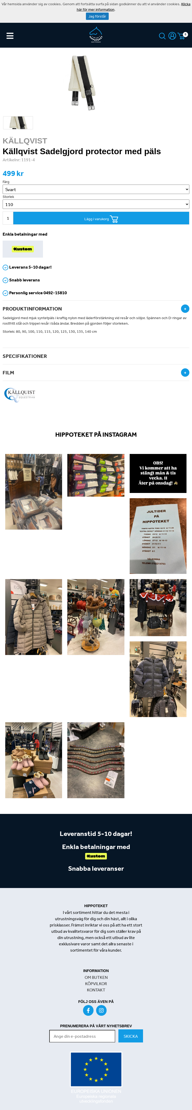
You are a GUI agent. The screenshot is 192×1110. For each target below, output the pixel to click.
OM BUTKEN (96, 977)
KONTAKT (96, 989)
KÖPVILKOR (96, 983)
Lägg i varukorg (101, 219)
